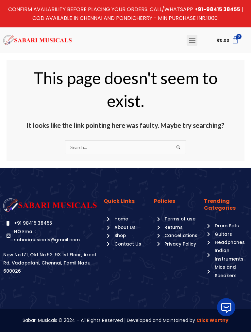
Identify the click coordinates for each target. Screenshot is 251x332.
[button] (192, 40)
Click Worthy (212, 320)
